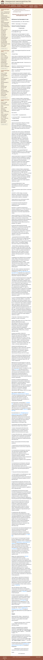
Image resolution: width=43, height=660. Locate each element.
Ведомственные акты (25, 6)
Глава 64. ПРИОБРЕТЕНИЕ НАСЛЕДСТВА (4, 86)
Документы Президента (19, 6)
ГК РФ (16, 273)
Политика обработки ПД (5, 658)
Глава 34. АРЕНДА (4, 63)
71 (24, 392)
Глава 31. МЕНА (3, 55)
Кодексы (2, 5)
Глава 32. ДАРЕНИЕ (4, 57)
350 (27, 271)
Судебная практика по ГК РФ (36, 6)
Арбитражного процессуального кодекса (20, 393)
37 (23, 409)
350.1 (29, 271)
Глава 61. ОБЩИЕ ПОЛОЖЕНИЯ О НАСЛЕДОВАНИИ (4, 74)
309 (27, 402)
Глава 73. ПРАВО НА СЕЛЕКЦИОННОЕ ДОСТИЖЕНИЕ (4, 115)
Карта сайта (38, 657)
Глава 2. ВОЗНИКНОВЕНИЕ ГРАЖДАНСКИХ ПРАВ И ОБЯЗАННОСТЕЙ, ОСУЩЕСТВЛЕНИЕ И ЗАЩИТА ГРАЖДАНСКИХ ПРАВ (5, 18)
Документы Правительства (13, 6)
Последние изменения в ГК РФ (31, 6)
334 (19, 271)
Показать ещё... (4, 48)
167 (15, 369)
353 (14, 273)
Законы (6, 5)
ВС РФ (9, 6)
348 (23, 271)
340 (21, 271)
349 (25, 271)
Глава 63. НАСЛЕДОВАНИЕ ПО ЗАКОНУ (4, 82)
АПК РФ (26, 409)
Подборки (40, 5)
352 (12, 273)
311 (27, 534)
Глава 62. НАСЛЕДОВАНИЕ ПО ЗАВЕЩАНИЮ (4, 78)
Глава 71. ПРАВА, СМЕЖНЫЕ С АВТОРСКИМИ (4, 109)
